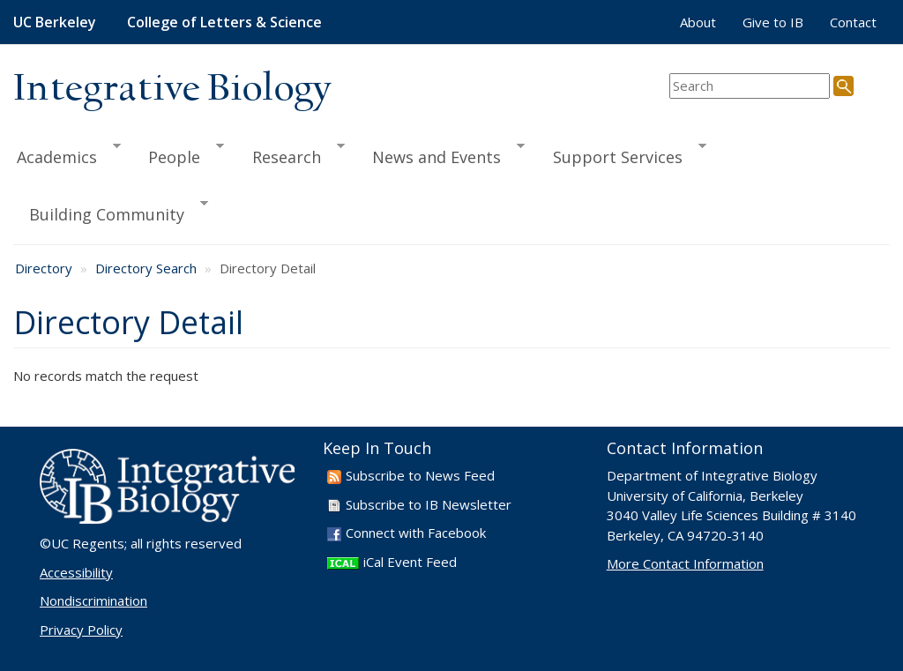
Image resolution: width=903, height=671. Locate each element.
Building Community (110, 211)
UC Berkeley (54, 22)
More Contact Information (685, 563)
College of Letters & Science (224, 22)
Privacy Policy (81, 629)
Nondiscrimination (93, 600)
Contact (853, 22)
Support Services (621, 154)
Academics (67, 154)
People (178, 154)
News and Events (440, 154)
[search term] (749, 86)
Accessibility (76, 572)
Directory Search (146, 268)
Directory (43, 268)
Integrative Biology (172, 89)
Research (290, 154)
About (698, 22)
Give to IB (773, 22)
